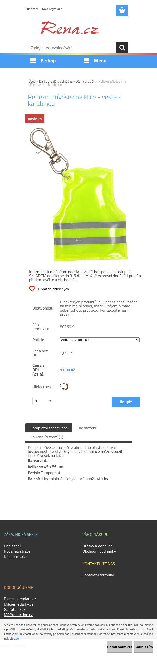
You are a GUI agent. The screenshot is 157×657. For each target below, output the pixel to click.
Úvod (32, 81)
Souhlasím (143, 647)
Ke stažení (87, 428)
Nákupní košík (16, 556)
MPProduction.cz (18, 615)
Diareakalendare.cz (20, 599)
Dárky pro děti (85, 81)
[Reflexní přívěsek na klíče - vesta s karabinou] (78, 130)
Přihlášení (31, 8)
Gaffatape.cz (14, 609)
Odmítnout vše (120, 647)
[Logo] (70, 27)
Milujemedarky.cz (18, 604)
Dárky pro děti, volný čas (56, 81)
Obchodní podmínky (99, 551)
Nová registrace (52, 8)
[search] (122, 47)
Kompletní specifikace (48, 428)
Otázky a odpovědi (97, 546)
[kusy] (38, 401)
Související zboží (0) (46, 437)
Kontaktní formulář (98, 575)
